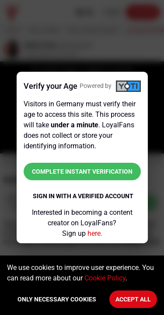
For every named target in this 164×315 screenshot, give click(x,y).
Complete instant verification (82, 171)
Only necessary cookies (56, 299)
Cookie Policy (105, 278)
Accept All (133, 299)
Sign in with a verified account (83, 196)
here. (94, 233)
